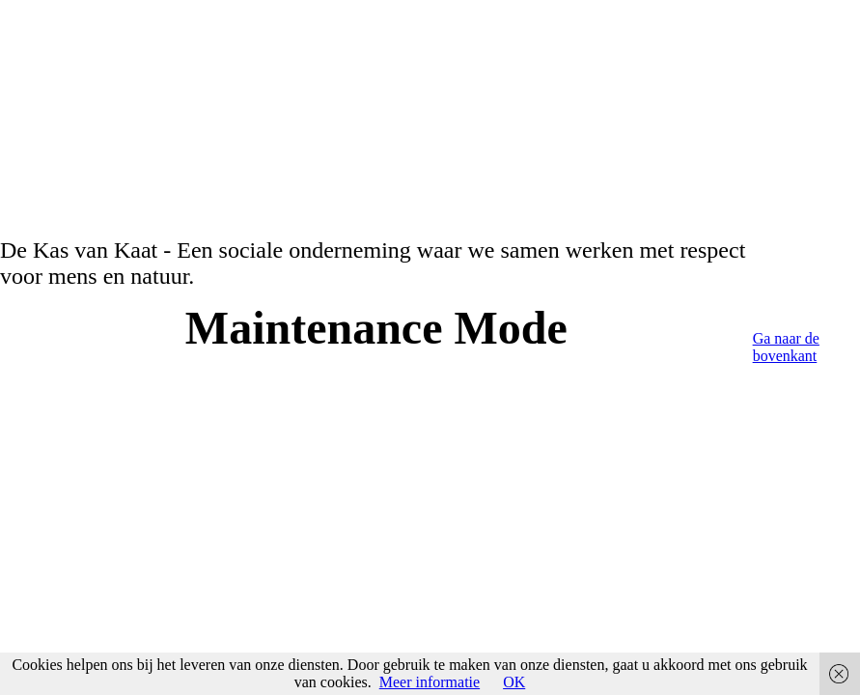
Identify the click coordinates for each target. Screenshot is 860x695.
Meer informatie (429, 682)
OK (514, 682)
